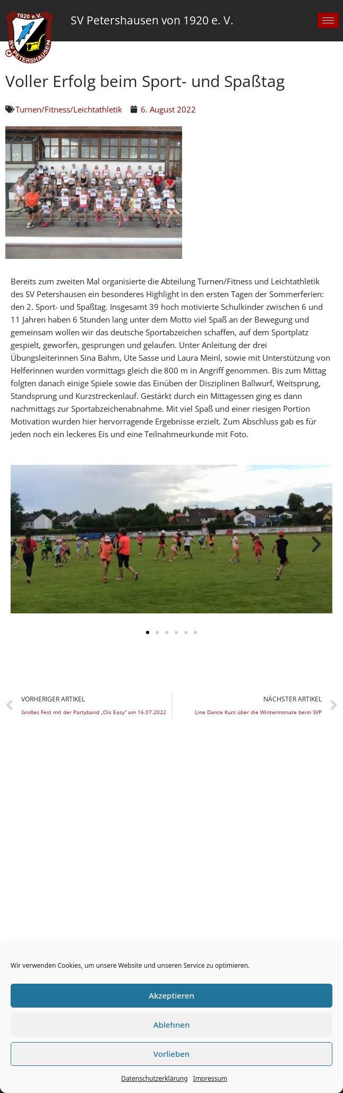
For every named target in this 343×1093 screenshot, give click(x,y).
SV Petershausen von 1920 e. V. (152, 20)
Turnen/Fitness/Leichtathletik (68, 109)
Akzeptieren (171, 995)
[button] (26, 544)
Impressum (210, 1078)
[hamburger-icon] (328, 20)
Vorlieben (171, 1053)
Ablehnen (171, 1024)
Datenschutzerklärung (154, 1078)
